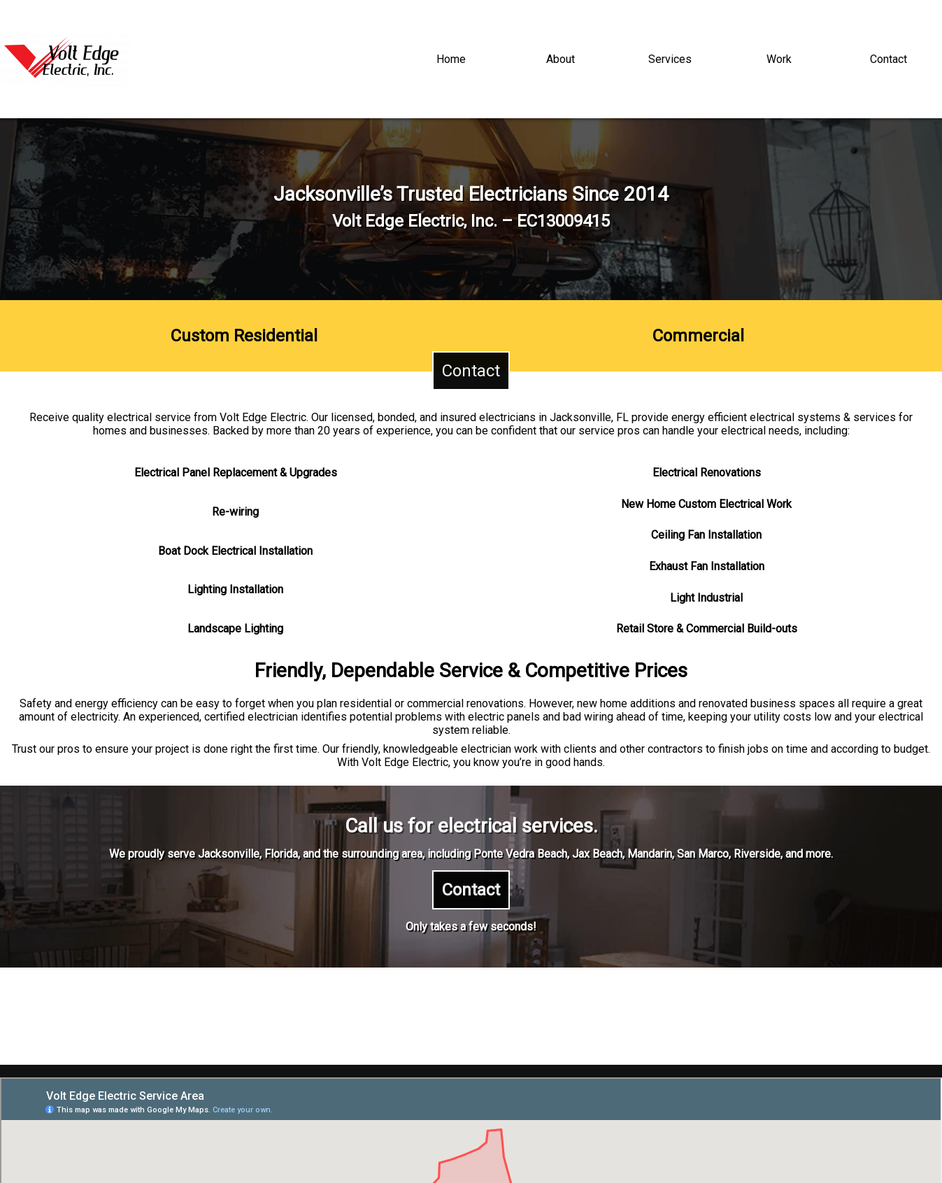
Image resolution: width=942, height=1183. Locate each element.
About (560, 59)
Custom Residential (244, 336)
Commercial (698, 336)
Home (451, 59)
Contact (888, 59)
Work (779, 59)
